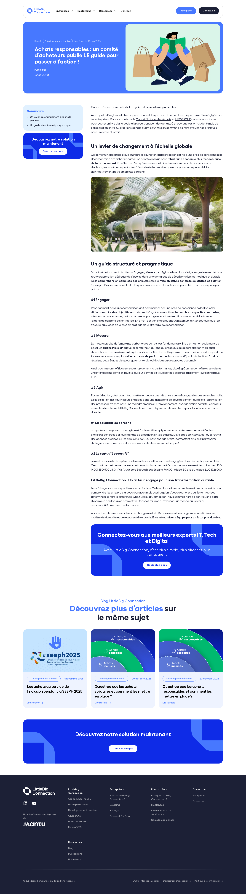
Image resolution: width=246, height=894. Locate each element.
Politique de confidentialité (209, 880)
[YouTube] (34, 803)
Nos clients (74, 859)
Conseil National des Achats (153, 119)
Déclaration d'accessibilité (177, 880)
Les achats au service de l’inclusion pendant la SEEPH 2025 (54, 688)
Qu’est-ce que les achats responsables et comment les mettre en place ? (187, 691)
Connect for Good (149, 500)
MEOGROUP (183, 119)
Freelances (157, 804)
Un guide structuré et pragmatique (50, 125)
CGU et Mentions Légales (146, 880)
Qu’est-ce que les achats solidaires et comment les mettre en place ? (122, 691)
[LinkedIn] (25, 803)
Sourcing (115, 804)
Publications (75, 853)
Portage (114, 810)
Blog (70, 847)
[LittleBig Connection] (38, 11)
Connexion (199, 800)
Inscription (199, 795)
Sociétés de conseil (162, 819)
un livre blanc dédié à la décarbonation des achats (138, 123)
